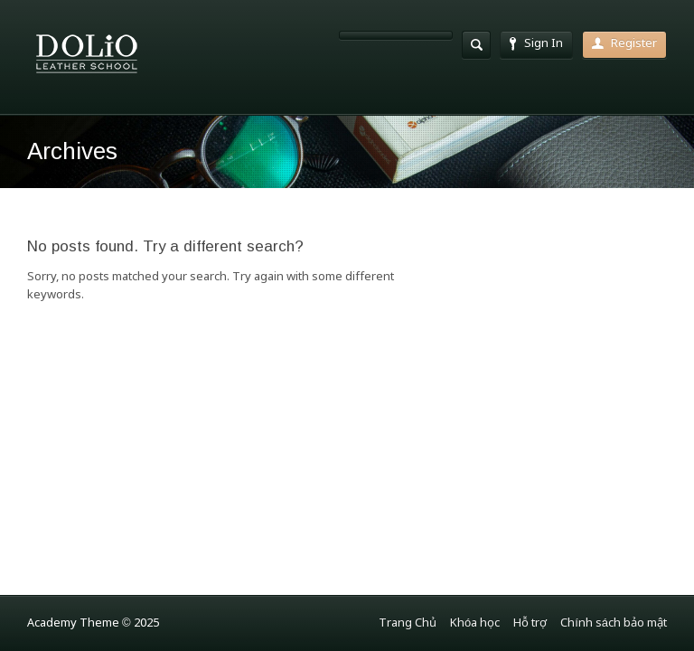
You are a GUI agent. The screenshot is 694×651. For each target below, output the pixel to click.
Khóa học (475, 623)
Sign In (536, 44)
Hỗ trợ (530, 623)
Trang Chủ (407, 623)
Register (624, 44)
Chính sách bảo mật (613, 623)
